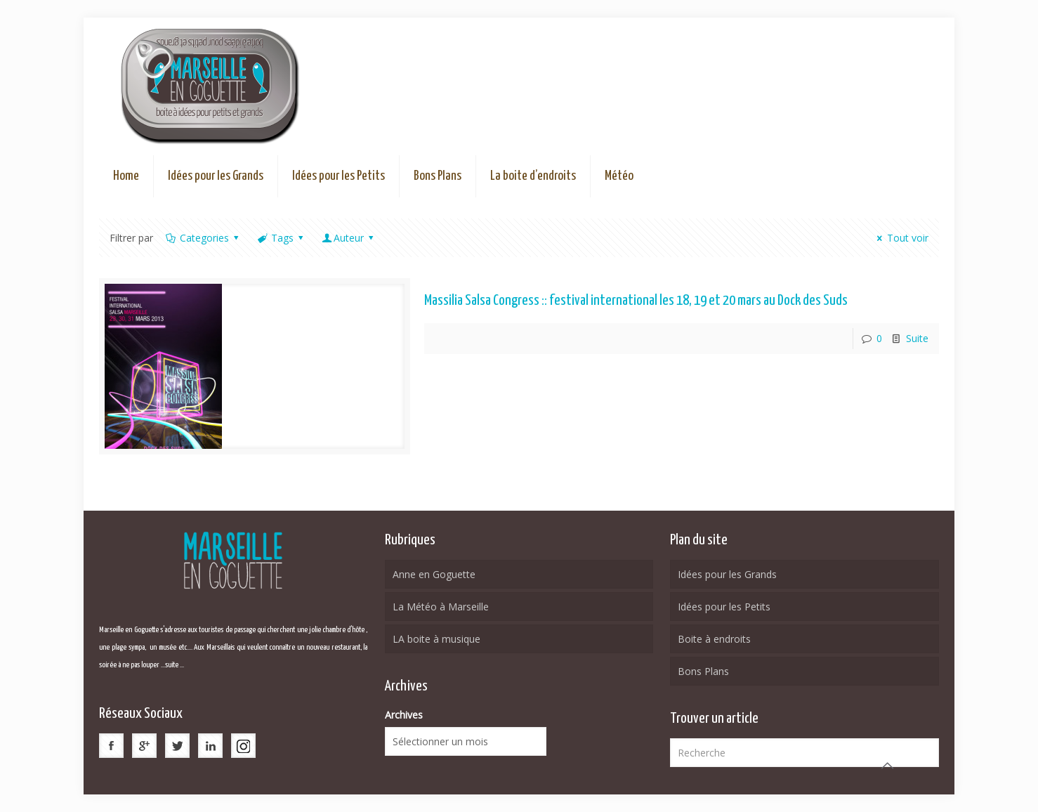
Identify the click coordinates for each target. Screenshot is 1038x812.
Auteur (349, 237)
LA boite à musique (436, 639)
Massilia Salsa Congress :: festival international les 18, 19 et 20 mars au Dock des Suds (636, 301)
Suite (917, 338)
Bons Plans (703, 671)
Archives (404, 714)
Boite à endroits (714, 639)
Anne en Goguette (434, 574)
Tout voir (900, 237)
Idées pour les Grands (727, 574)
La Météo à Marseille (441, 606)
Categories (203, 237)
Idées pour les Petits (724, 606)
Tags (281, 237)
